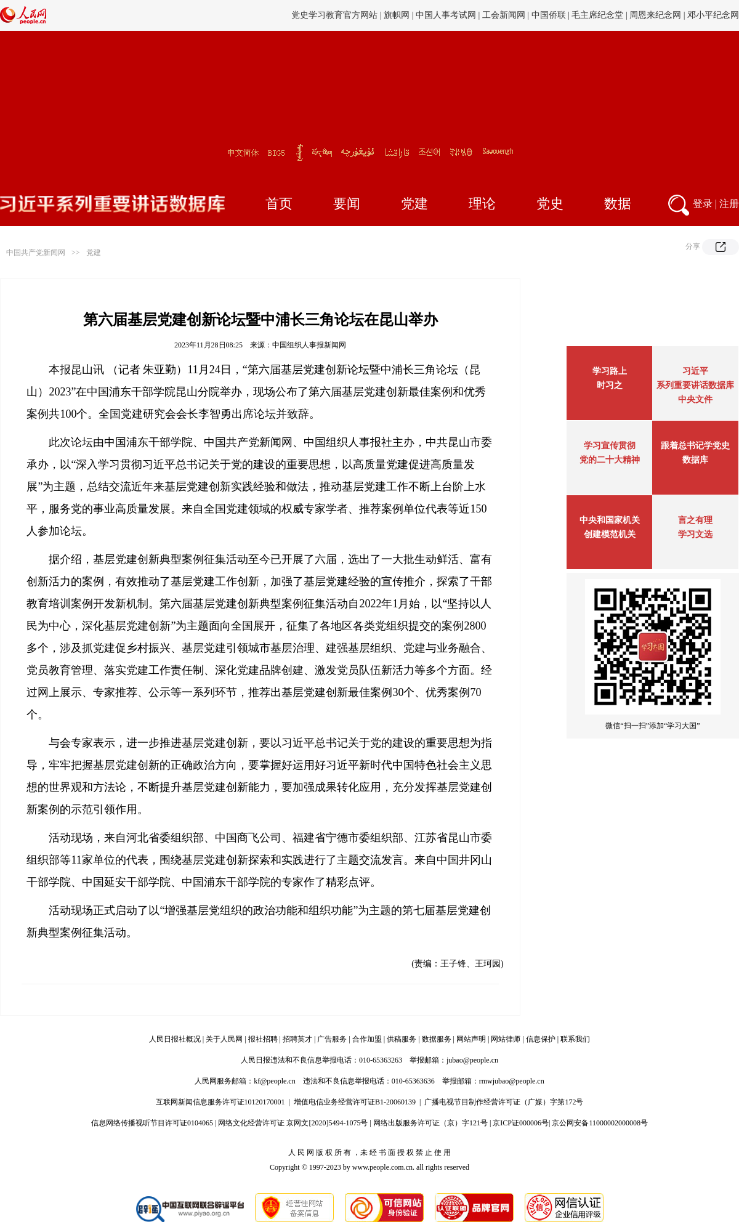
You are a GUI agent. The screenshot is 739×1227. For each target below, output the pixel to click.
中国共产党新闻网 (35, 252)
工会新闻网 (503, 15)
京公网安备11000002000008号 (600, 1123)
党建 (414, 203)
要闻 (346, 203)
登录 (703, 203)
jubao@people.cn (472, 1060)
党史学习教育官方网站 (335, 15)
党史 (549, 203)
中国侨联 (548, 15)
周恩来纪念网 (655, 15)
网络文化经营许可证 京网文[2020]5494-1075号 (293, 1123)
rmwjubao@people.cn (511, 1081)
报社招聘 (263, 1039)
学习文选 (695, 534)
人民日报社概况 (175, 1039)
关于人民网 (224, 1039)
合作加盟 (367, 1039)
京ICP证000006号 (521, 1123)
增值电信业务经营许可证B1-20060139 (355, 1102)
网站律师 (505, 1039)
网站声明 (471, 1039)
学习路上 (609, 371)
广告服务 (332, 1039)
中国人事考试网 (446, 15)
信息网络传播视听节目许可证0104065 (152, 1123)
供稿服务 (401, 1039)
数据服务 (436, 1039)
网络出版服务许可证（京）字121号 (430, 1123)
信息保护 (540, 1039)
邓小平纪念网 (713, 15)
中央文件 (695, 399)
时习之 (610, 385)
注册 (729, 203)
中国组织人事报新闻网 (309, 345)
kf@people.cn (274, 1081)
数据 (617, 203)
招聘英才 (297, 1039)
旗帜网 (397, 15)
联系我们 (575, 1039)
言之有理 (695, 520)
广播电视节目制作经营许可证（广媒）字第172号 (503, 1102)
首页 (279, 203)
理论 (482, 203)
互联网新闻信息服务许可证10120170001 (220, 1102)
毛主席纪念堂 (597, 15)
